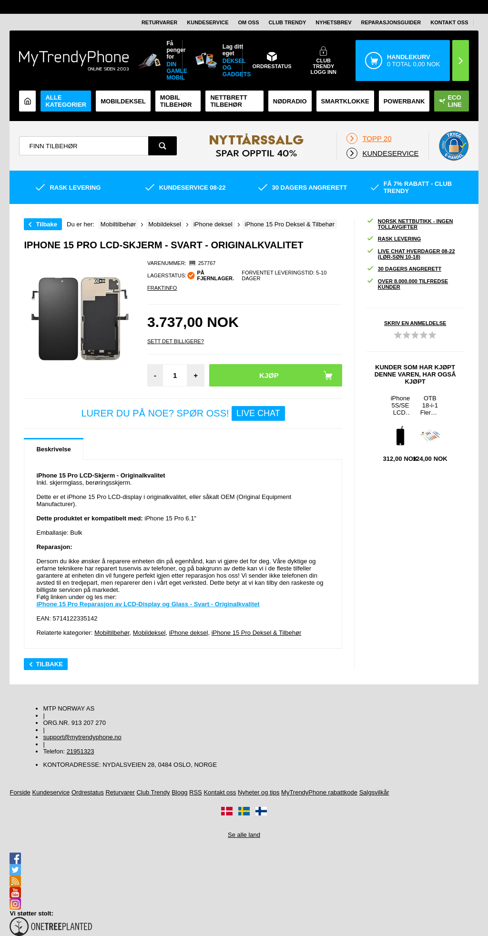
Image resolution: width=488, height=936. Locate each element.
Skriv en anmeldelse (415, 323)
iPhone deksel (188, 632)
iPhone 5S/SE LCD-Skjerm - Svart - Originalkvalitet (400, 405)
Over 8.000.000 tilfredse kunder (407, 284)
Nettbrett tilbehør (228, 101)
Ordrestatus (87, 792)
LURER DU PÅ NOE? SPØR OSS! (183, 413)
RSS (195, 792)
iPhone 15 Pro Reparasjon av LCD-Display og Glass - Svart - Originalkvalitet (147, 604)
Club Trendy (287, 22)
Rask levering (393, 239)
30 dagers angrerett (403, 269)
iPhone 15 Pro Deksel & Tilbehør (257, 632)
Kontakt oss (449, 22)
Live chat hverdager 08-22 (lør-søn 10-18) (410, 254)
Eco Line (450, 101)
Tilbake (46, 224)
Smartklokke (345, 101)
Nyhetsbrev (333, 22)
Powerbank (404, 101)
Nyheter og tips (258, 792)
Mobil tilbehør (176, 101)
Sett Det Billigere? (175, 341)
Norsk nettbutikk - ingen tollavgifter (409, 224)
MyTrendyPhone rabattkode (319, 792)
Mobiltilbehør (112, 632)
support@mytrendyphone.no (82, 737)
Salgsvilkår (374, 792)
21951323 (80, 751)
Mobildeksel (123, 101)
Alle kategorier (65, 101)
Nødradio (290, 101)
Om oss (248, 22)
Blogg (179, 792)
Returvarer (159, 22)
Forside (20, 792)
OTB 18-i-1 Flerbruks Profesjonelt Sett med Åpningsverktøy (430, 405)
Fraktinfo (162, 288)
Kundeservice (207, 22)
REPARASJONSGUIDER (391, 22)
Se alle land (244, 834)
